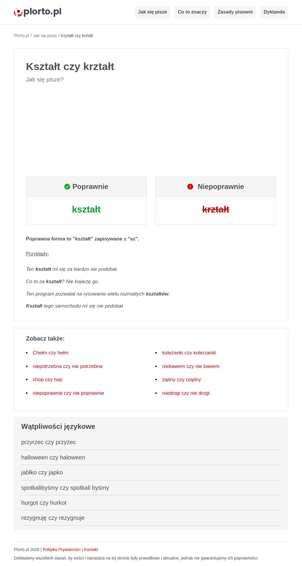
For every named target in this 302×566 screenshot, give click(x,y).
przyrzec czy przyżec (48, 442)
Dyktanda (274, 11)
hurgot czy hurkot (43, 502)
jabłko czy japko (42, 472)
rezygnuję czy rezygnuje (53, 517)
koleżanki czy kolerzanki (189, 353)
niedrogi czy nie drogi (186, 393)
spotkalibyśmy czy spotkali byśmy (65, 487)
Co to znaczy (192, 11)
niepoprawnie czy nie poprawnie (68, 393)
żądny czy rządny (181, 379)
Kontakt (91, 549)
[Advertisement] (151, 130)
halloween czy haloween (53, 457)
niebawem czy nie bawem (191, 366)
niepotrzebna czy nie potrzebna (67, 366)
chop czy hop (47, 379)
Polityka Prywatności (62, 549)
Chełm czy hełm (50, 353)
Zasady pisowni (235, 11)
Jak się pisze (152, 11)
